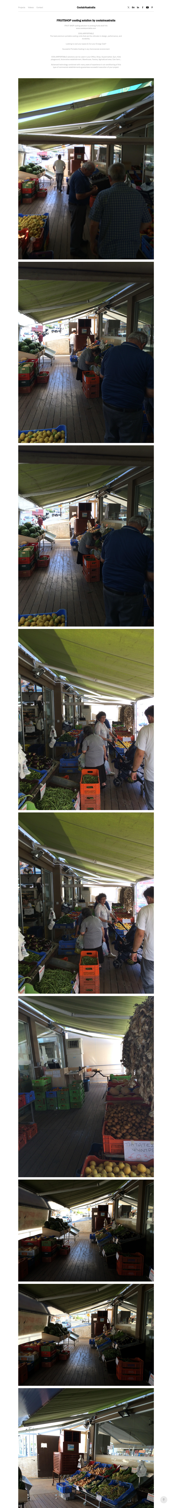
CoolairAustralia (86, 7)
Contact (39, 7)
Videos (31, 7)
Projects (21, 7)
